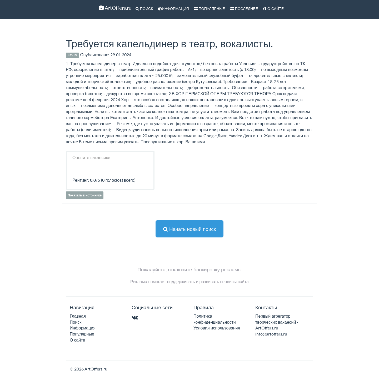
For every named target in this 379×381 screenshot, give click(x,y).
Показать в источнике (85, 195)
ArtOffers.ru (115, 8)
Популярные (209, 8)
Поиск (144, 8)
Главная (78, 315)
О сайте (273, 8)
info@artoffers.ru (271, 333)
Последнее (244, 8)
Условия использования (216, 327)
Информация (173, 8)
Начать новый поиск (189, 229)
